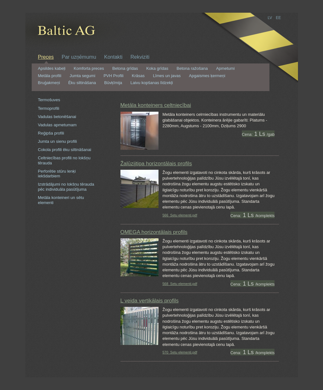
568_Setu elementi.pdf (180, 284)
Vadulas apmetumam (57, 124)
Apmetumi (225, 68)
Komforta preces (89, 68)
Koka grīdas (157, 68)
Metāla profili (49, 76)
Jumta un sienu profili (57, 141)
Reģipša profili (51, 133)
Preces (46, 57)
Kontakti (113, 57)
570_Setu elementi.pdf (180, 352)
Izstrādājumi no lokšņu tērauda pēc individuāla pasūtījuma (66, 187)
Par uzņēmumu (79, 57)
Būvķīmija (113, 83)
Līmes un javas (167, 76)
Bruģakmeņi (49, 83)
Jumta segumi (82, 76)
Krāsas (138, 76)
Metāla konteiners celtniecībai (155, 105)
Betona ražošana (192, 68)
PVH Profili (114, 76)
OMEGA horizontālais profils (154, 232)
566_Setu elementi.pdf (180, 215)
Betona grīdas (125, 68)
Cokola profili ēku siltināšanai (64, 149)
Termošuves (49, 99)
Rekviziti (139, 57)
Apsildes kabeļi (52, 68)
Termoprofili (48, 108)
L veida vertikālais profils (149, 301)
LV (270, 18)
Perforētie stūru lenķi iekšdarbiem (57, 174)
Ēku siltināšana (82, 83)
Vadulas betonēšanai (57, 116)
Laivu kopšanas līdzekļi (151, 83)
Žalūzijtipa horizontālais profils (156, 164)
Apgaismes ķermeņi (207, 76)
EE (278, 18)
